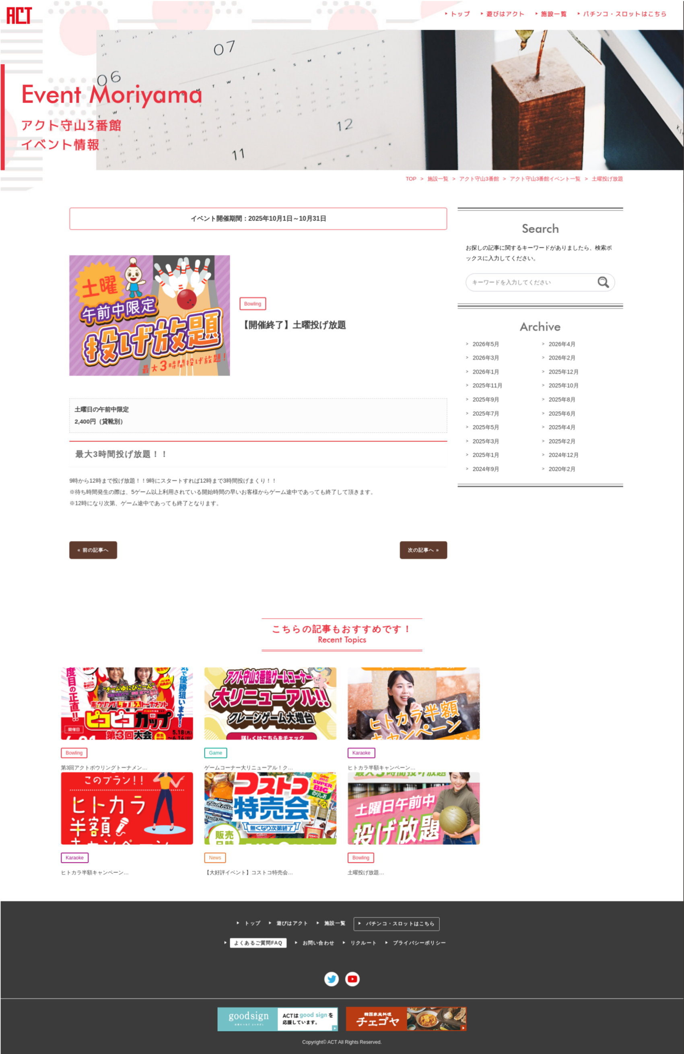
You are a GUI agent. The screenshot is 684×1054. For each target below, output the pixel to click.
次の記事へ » (423, 550)
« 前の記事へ (95, 550)
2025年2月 (560, 442)
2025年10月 (562, 387)
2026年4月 (560, 345)
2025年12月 (562, 373)
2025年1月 (485, 455)
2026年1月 (485, 373)
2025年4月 (560, 428)
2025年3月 (485, 442)
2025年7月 (485, 414)
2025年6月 (560, 414)
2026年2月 (560, 359)
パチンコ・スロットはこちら (622, 18)
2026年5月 (485, 345)
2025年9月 (485, 401)
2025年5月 (485, 428)
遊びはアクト (504, 18)
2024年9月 (485, 469)
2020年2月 (560, 469)
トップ (460, 18)
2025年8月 (560, 401)
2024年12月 (562, 455)
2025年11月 (486, 387)
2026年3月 (485, 359)
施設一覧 (552, 18)
